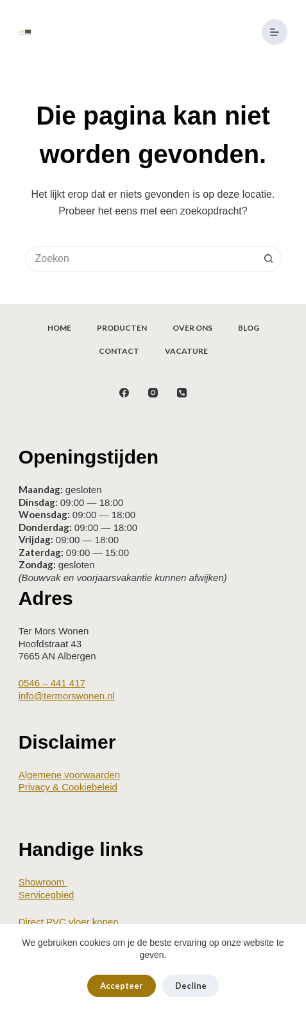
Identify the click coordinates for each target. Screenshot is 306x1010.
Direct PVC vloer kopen (69, 921)
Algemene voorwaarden (69, 774)
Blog (248, 328)
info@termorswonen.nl (67, 695)
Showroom (43, 881)
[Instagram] (153, 392)
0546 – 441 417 (52, 682)
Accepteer (121, 985)
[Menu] (274, 32)
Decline (191, 985)
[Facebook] (124, 392)
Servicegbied (46, 894)
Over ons (192, 328)
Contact (119, 351)
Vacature (186, 351)
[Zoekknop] (269, 259)
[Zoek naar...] (140, 259)
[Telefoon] (182, 392)
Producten (122, 328)
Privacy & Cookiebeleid (68, 786)
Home (59, 328)
